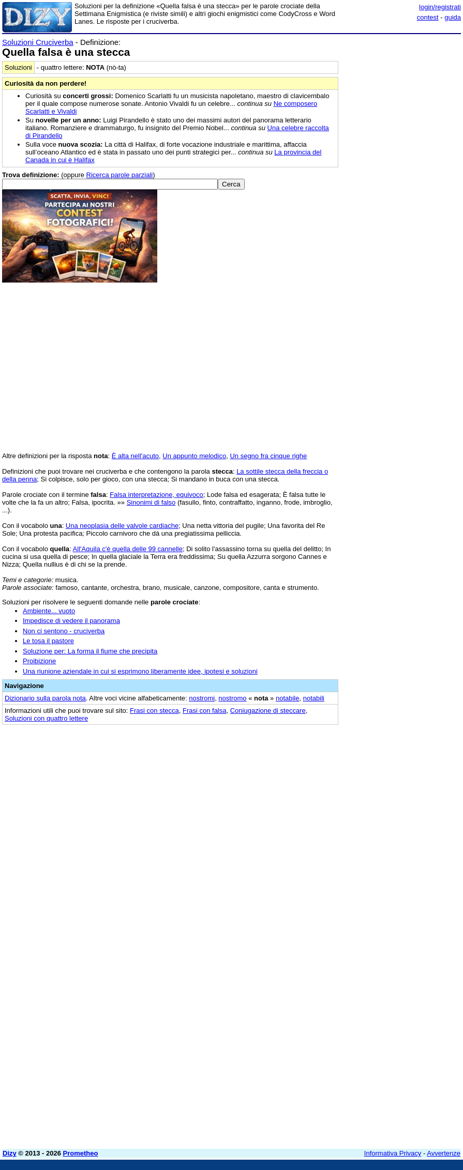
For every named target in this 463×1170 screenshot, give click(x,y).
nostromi (202, 698)
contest (428, 17)
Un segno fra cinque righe (268, 456)
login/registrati (440, 7)
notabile (288, 698)
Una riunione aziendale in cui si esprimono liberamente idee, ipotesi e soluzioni (140, 671)
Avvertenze (443, 1153)
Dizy (10, 1153)
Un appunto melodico (194, 456)
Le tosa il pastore (48, 641)
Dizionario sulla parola (45, 698)
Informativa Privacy (393, 1153)
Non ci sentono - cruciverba (63, 631)
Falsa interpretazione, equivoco (156, 494)
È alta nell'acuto (135, 456)
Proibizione (39, 661)
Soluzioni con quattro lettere (46, 718)
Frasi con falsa (205, 710)
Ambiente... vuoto (49, 611)
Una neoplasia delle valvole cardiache (122, 525)
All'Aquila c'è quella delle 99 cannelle (128, 549)
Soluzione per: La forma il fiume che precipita (90, 651)
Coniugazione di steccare (268, 710)
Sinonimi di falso (151, 502)
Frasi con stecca (154, 710)
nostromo (232, 698)
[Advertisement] (383, 796)
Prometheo (80, 1153)
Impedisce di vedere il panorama (71, 621)
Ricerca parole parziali (119, 175)
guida (452, 17)
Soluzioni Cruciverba (37, 42)
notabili (313, 698)
